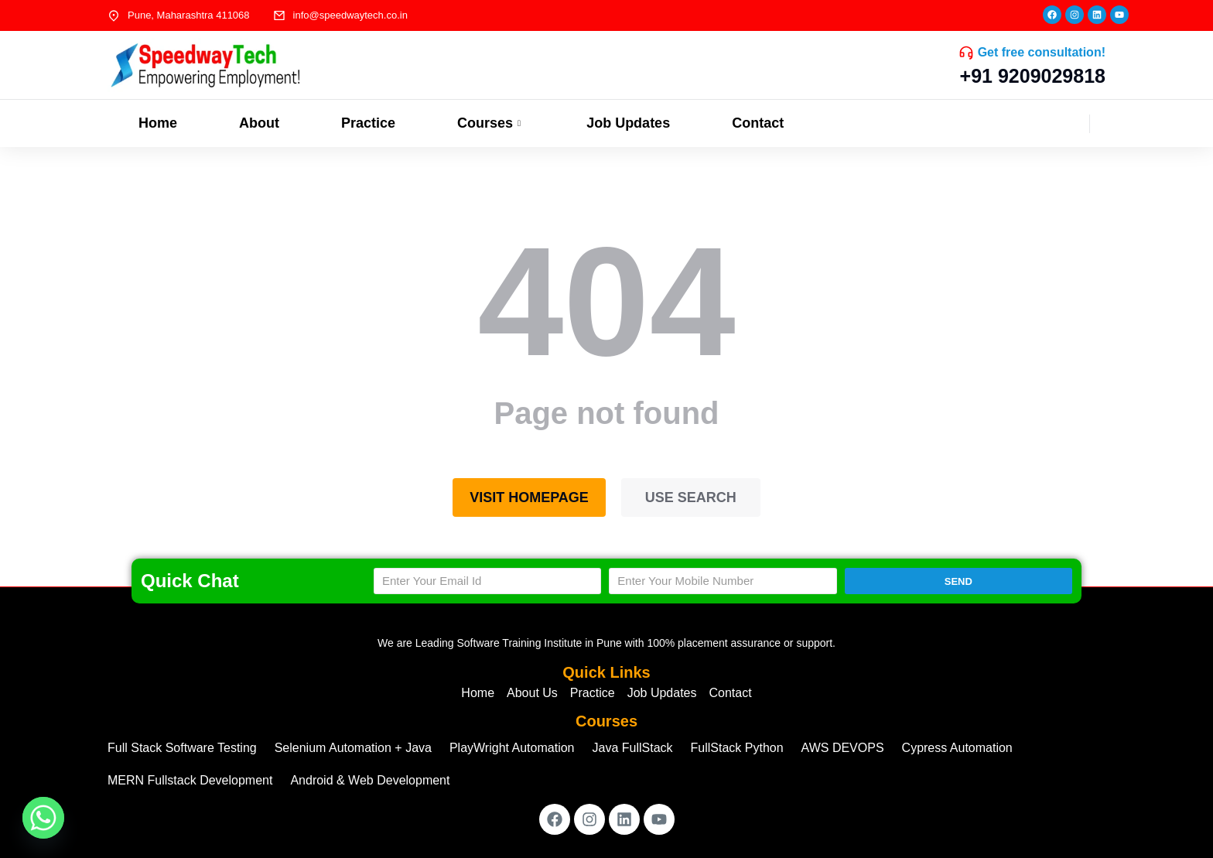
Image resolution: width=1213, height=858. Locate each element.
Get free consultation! (1041, 52)
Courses (490, 123)
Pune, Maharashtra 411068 (189, 15)
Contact (758, 123)
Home (157, 123)
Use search (690, 497)
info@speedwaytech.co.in (350, 15)
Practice (368, 123)
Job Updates (628, 123)
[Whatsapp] (43, 818)
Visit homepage (529, 497)
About (259, 123)
